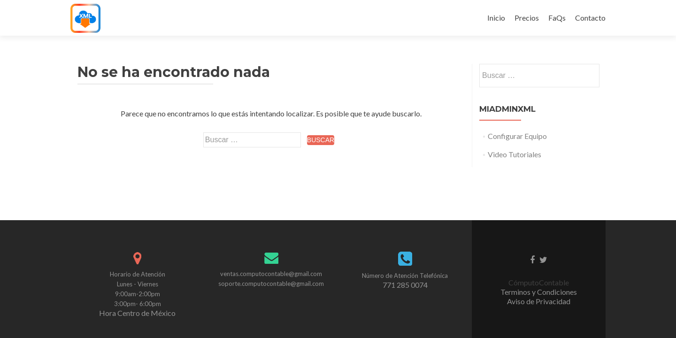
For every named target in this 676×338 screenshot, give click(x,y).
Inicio (496, 17)
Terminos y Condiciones (538, 238)
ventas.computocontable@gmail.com (271, 220)
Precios (527, 17)
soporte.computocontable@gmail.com (271, 230)
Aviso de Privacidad (538, 248)
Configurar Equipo (517, 135)
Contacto (590, 17)
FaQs (557, 17)
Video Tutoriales (514, 154)
